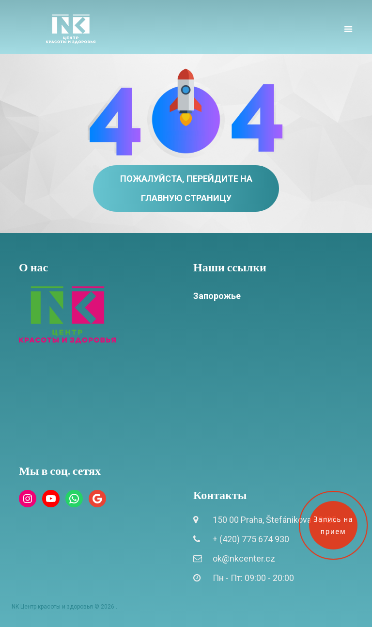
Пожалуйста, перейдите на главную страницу (186, 188)
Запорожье (217, 296)
